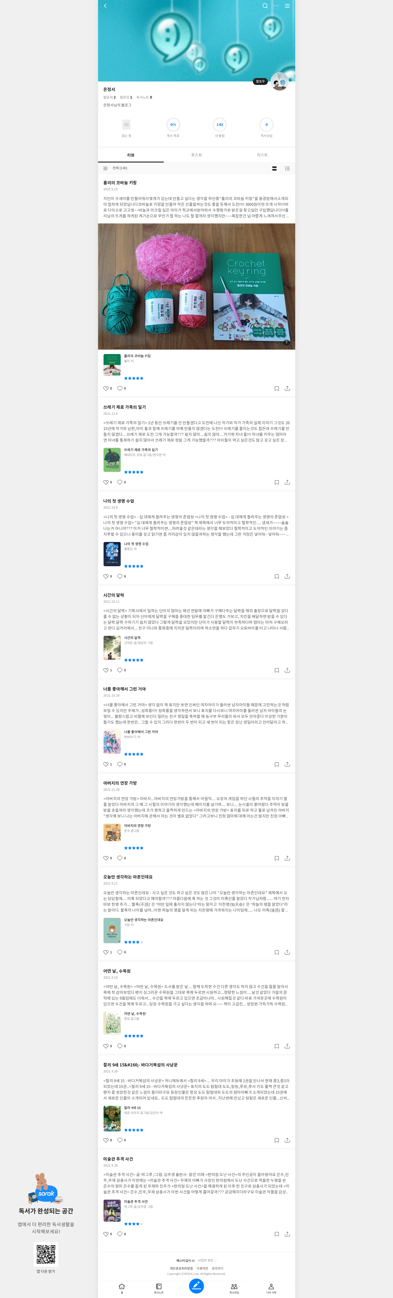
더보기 (276, 5)
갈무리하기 (276, 388)
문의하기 (217, 1268)
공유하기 (287, 388)
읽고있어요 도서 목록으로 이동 (126, 124)
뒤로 (106, 5)
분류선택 (105, 168)
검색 (265, 5)
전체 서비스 (287, 5)
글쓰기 (196, 1286)
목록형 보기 (287, 168)
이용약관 (202, 1268)
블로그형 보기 (274, 168)
